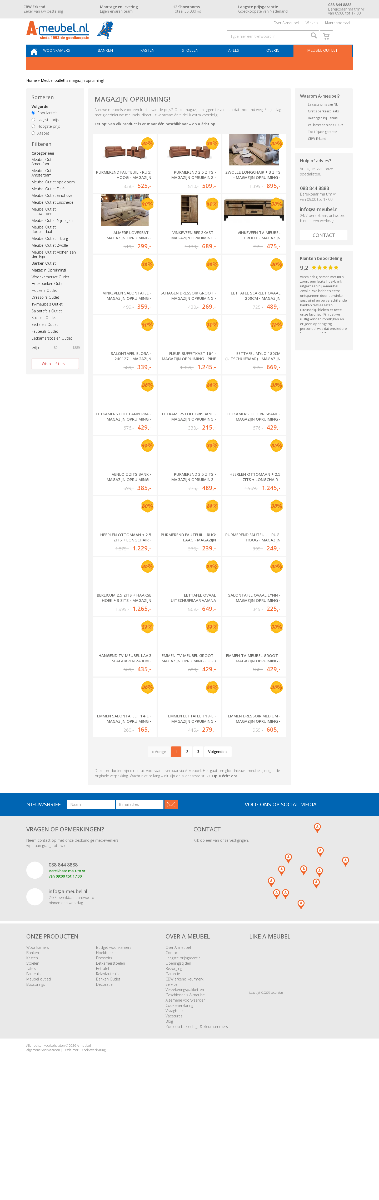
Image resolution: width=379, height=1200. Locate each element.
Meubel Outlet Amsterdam (44, 186)
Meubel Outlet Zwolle (50, 258)
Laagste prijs (45, 132)
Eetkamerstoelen (110, 1081)
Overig (274, 62)
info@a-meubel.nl (319, 222)
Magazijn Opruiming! (49, 283)
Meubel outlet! (321, 62)
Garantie (173, 1092)
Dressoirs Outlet (45, 310)
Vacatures (174, 1134)
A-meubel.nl (85, 1164)
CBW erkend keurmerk (184, 1097)
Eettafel (102, 1087)
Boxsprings (35, 1103)
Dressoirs (104, 1076)
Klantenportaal (337, 24)
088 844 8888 (314, 201)
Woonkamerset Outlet (50, 289)
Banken (113, 62)
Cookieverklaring (179, 1124)
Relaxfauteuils (107, 1092)
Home (31, 93)
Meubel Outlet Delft (48, 201)
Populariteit (44, 125)
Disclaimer (70, 1168)
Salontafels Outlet (47, 323)
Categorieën (43, 166)
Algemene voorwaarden (186, 1118)
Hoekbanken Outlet (48, 296)
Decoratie (104, 1103)
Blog (169, 1139)
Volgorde (40, 119)
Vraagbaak (174, 1129)
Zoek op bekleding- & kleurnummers (197, 1145)
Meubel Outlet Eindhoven (53, 208)
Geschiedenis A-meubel (186, 1113)
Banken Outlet (44, 276)
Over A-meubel (286, 24)
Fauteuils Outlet (45, 344)
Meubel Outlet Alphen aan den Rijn (54, 267)
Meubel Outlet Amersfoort (44, 174)
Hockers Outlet (44, 303)
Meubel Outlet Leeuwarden (44, 224)
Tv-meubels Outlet (47, 317)
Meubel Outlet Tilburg (50, 251)
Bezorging (174, 1087)
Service (171, 1103)
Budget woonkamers (113, 1066)
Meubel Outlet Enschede (52, 215)
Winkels (312, 24)
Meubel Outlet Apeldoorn (53, 195)
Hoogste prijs (46, 139)
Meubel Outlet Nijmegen (52, 233)
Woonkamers (67, 62)
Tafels (235, 62)
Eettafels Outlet (45, 337)
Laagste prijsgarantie (183, 1076)
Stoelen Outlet (44, 330)
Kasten (154, 62)
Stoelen (195, 62)
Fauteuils (33, 1092)
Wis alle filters (53, 376)
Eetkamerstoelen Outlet (52, 351)
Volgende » (218, 870)
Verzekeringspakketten (185, 1108)
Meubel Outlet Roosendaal (44, 242)
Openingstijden (178, 1081)
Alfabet (40, 146)
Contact (324, 248)
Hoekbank (104, 1071)
